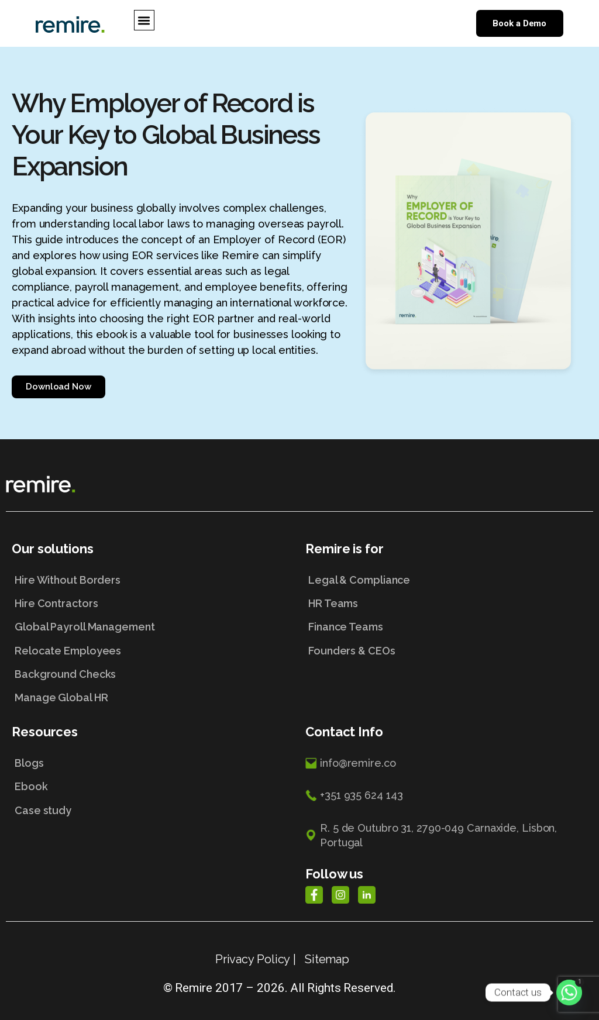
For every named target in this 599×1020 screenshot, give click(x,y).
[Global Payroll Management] (153, 631)
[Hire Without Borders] (153, 584)
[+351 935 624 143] (446, 804)
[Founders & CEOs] (446, 655)
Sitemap (327, 959)
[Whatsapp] (569, 992)
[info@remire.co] (446, 772)
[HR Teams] (446, 607)
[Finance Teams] (446, 631)
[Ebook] (153, 790)
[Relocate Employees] (153, 655)
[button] (144, 20)
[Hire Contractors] (153, 607)
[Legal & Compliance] (446, 584)
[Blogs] (153, 767)
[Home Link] (70, 23)
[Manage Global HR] (153, 702)
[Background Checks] (153, 678)
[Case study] (153, 814)
